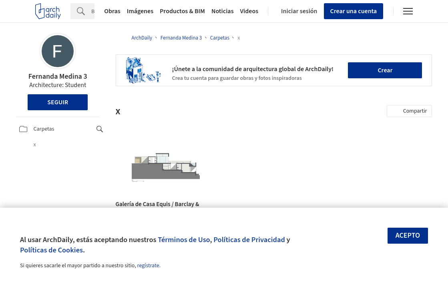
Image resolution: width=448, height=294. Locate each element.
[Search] (92, 11)
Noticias (222, 11)
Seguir (57, 102)
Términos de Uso (184, 239)
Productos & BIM (182, 11)
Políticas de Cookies (51, 250)
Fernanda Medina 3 (57, 76)
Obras (112, 11)
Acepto (408, 235)
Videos (249, 11)
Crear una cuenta (353, 11)
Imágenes (140, 11)
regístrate (148, 266)
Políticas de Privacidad (249, 239)
